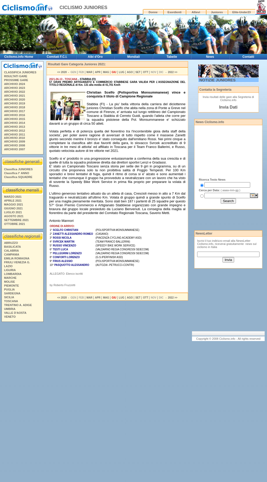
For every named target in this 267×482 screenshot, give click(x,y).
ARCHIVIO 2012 (14, 130)
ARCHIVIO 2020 (14, 99)
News (210, 57)
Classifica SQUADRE (18, 177)
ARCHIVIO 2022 (14, 91)
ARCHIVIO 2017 (14, 111)
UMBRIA (10, 308)
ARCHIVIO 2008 (14, 145)
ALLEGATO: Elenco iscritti (66, 273)
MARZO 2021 (13, 196)
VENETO (10, 316)
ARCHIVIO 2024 (14, 84)
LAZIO (8, 266)
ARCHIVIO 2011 (14, 134)
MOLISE (9, 281)
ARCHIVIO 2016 (14, 115)
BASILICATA (12, 246)
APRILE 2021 (13, 200)
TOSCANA (11, 301)
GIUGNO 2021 (13, 208)
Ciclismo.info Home (18, 57)
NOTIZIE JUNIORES (217, 80)
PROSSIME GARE (16, 80)
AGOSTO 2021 (14, 216)
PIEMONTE (11, 285)
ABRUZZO (11, 242)
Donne (153, 12)
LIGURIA (10, 270)
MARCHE (10, 277)
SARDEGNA (12, 293)
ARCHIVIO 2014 (14, 122)
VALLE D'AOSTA (15, 312)
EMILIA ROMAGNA (16, 258)
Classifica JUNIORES (18, 169)
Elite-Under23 (241, 12)
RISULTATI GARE (15, 76)
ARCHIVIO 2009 (14, 141)
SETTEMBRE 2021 (16, 220)
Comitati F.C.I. (57, 57)
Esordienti (175, 12)
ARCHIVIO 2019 (14, 103)
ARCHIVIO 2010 (14, 137)
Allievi (196, 12)
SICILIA (9, 297)
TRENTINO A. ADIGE (18, 305)
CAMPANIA (11, 254)
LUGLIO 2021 (13, 212)
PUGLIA (9, 289)
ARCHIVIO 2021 (14, 95)
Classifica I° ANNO (16, 173)
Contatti (248, 57)
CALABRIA (11, 250)
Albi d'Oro (95, 57)
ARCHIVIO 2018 (14, 107)
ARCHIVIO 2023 (14, 87)
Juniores (217, 12)
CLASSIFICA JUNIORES (20, 72)
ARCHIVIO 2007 (14, 149)
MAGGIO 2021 (13, 204)
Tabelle (172, 57)
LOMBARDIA (12, 273)
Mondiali (133, 57)
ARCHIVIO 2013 (14, 126)
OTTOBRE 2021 (14, 223)
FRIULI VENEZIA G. (17, 262)
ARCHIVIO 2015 (14, 118)
